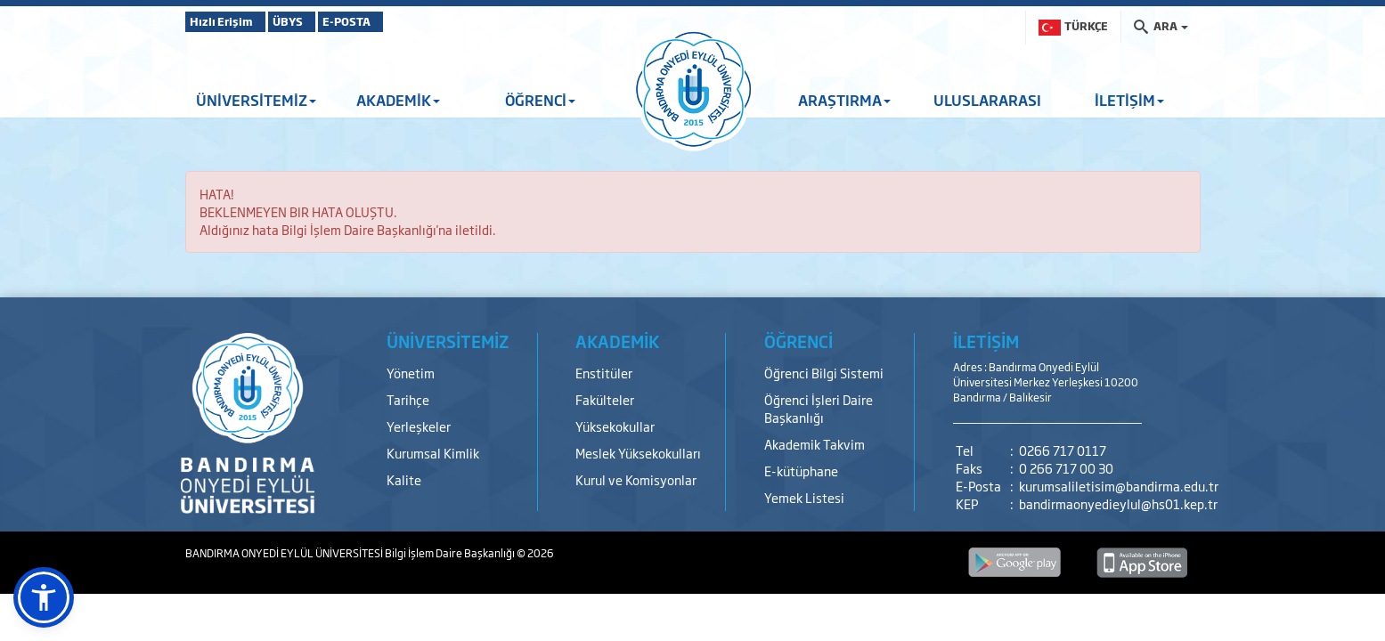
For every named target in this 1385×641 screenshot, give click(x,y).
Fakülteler (604, 399)
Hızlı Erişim (229, 21)
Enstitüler (603, 372)
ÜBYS (316, 21)
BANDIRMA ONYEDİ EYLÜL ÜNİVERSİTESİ (285, 553)
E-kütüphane (801, 470)
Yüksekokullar (615, 426)
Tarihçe (408, 399)
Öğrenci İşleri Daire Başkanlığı (818, 408)
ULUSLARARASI (987, 99)
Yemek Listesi (804, 497)
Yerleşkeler (419, 426)
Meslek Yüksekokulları (638, 452)
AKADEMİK (398, 99)
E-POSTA (399, 21)
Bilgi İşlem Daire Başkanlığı (451, 553)
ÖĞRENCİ (540, 99)
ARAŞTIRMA (844, 99)
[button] (43, 597)
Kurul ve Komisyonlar (636, 479)
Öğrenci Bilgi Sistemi (824, 372)
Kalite (404, 479)
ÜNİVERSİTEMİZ (256, 99)
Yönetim (411, 372)
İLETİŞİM (1129, 99)
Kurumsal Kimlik (433, 452)
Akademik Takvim (814, 443)
